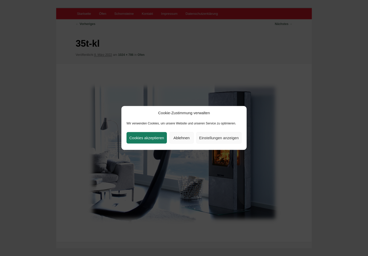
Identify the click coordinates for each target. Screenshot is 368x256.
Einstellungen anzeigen (219, 138)
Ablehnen (182, 138)
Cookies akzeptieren (146, 138)
